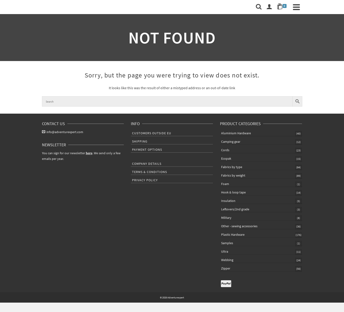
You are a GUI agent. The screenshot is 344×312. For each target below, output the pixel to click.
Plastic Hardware (233, 234)
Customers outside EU (151, 133)
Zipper (225, 268)
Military (226, 218)
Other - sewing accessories (239, 226)
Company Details (146, 164)
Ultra (224, 251)
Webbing (227, 260)
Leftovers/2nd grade (235, 209)
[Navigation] (296, 7)
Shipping (139, 141)
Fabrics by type (231, 167)
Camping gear (230, 141)
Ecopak (226, 158)
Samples (227, 243)
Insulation (228, 201)
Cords (225, 150)
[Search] (258, 7)
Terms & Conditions (149, 172)
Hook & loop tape (233, 192)
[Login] (269, 7)
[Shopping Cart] (283, 7)
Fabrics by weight (233, 175)
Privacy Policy (145, 180)
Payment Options (147, 149)
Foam (225, 184)
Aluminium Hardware (236, 133)
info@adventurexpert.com (62, 132)
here (89, 153)
